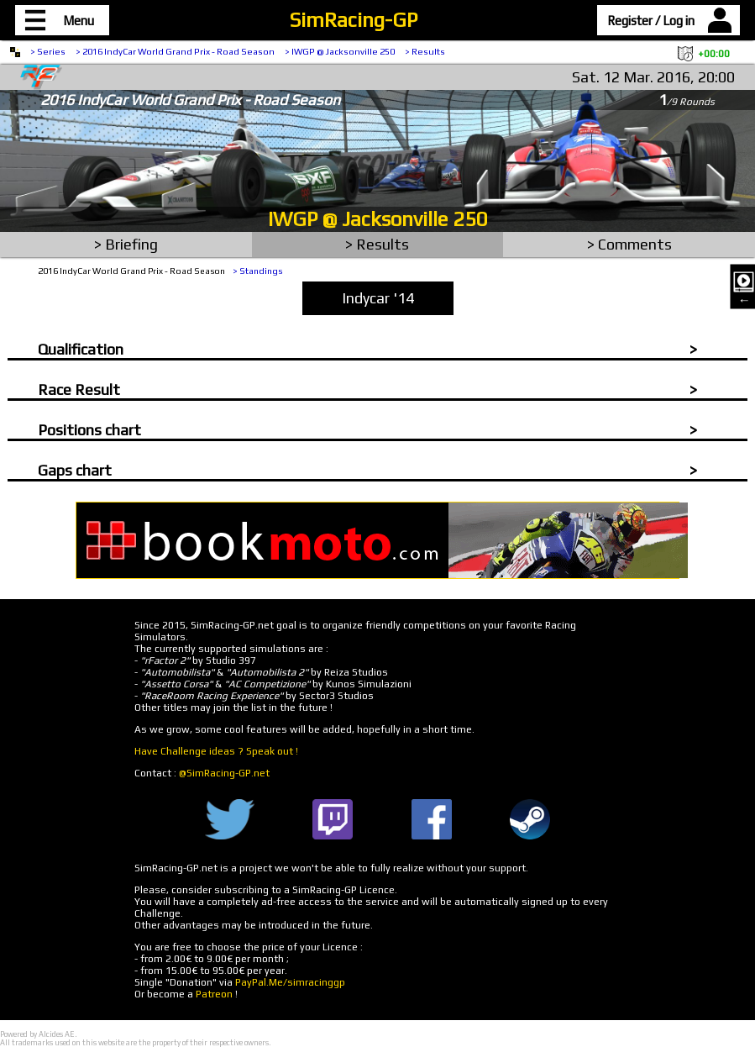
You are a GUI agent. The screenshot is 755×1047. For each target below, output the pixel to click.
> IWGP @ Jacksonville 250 (340, 51)
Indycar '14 (378, 298)
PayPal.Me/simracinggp (290, 982)
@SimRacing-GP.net (224, 773)
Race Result (79, 389)
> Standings (257, 271)
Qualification (80, 349)
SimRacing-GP (353, 19)
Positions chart (89, 430)
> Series (48, 51)
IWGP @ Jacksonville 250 (378, 219)
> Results (425, 51)
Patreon (214, 994)
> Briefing (126, 244)
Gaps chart (75, 470)
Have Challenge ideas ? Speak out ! (216, 751)
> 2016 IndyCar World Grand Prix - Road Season (175, 51)
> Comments (629, 244)
